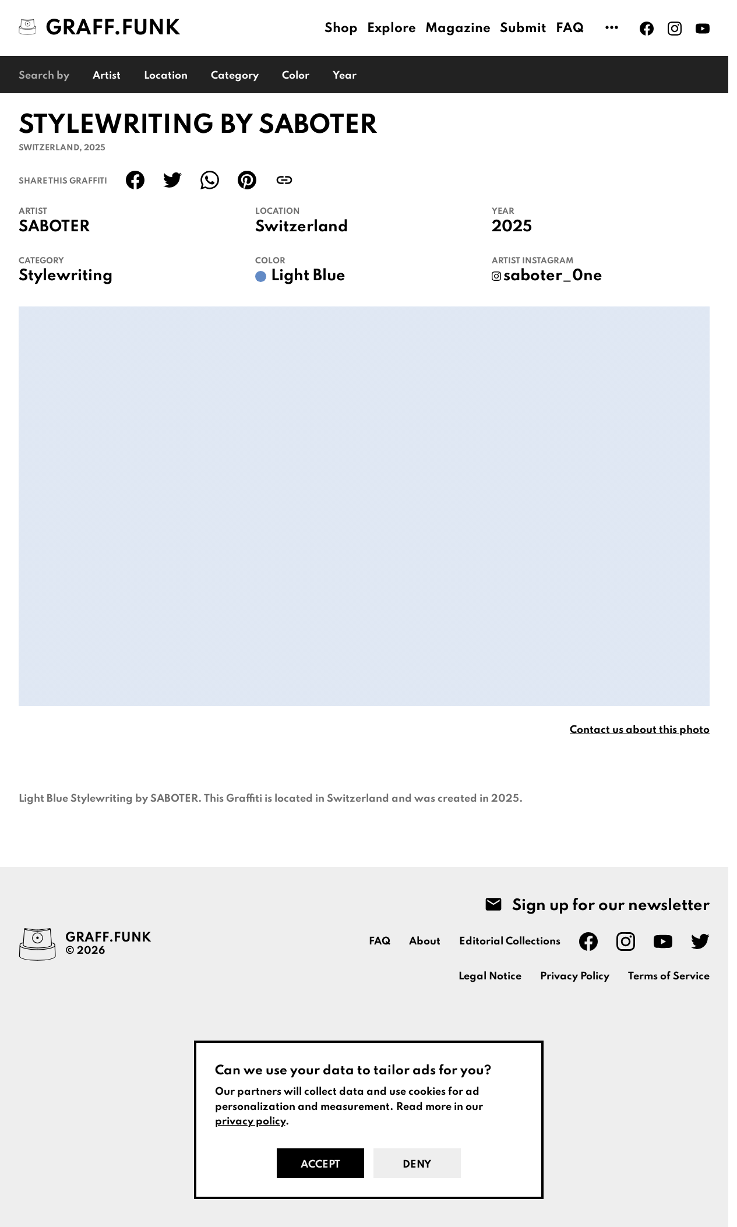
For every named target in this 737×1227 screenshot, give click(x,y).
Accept (320, 1164)
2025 (512, 227)
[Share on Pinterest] (247, 180)
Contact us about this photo (640, 730)
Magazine (458, 28)
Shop (341, 28)
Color (295, 75)
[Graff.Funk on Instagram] (675, 28)
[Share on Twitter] (172, 180)
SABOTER (54, 227)
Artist (107, 75)
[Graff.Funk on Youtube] (703, 28)
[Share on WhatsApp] (209, 180)
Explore (391, 28)
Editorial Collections (509, 941)
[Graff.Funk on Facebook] (647, 28)
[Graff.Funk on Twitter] (700, 941)
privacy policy (250, 1121)
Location (166, 75)
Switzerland (301, 227)
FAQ (570, 28)
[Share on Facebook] (135, 180)
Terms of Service (669, 976)
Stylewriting (65, 276)
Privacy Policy (574, 976)
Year (345, 75)
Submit (523, 28)
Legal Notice (490, 976)
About (424, 941)
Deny (417, 1164)
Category (235, 75)
